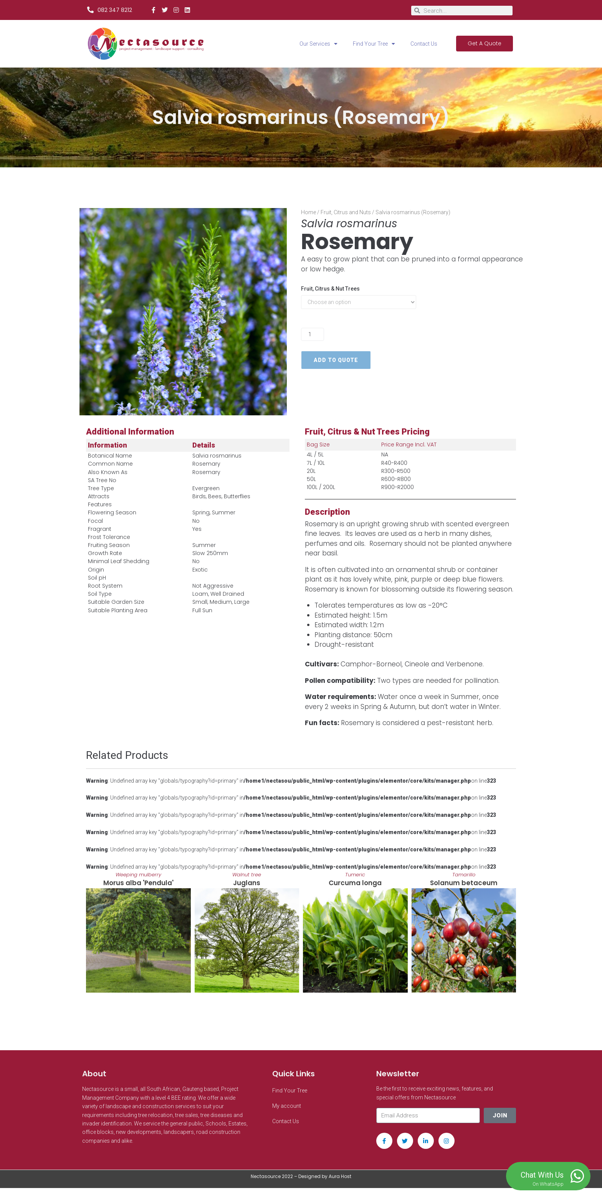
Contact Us (423, 44)
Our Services (318, 43)
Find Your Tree (374, 43)
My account (286, 1116)
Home (308, 212)
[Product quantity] (312, 334)
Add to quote (336, 360)
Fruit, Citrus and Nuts (346, 212)
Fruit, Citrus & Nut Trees (330, 289)
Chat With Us (542, 1175)
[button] (87, 944)
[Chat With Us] (577, 1176)
